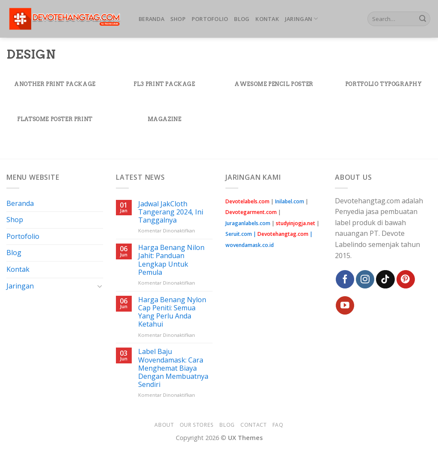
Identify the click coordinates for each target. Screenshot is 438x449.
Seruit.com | (267, 234)
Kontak (267, 19)
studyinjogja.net (295, 223)
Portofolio (210, 19)
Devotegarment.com (251, 212)
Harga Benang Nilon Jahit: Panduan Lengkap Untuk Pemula (171, 260)
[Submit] (422, 19)
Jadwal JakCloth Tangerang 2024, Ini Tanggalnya (170, 212)
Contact (253, 424)
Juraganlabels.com (247, 223)
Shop (178, 19)
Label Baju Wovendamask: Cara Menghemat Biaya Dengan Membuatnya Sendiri (173, 368)
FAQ (278, 424)
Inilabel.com (289, 201)
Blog (241, 19)
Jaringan (301, 19)
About (164, 424)
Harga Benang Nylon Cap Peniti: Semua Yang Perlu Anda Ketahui (172, 312)
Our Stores (197, 424)
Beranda (151, 19)
